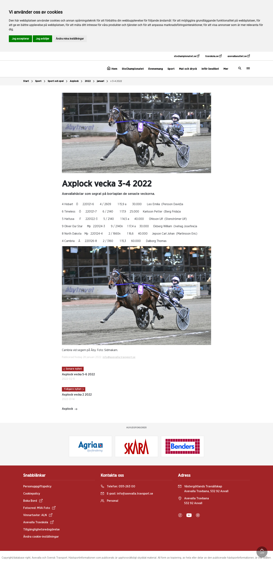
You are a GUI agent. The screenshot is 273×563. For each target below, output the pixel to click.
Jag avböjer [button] (42, 38)
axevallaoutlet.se (239, 56)
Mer (225, 69)
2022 (90, 81)
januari (103, 81)
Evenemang (155, 69)
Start (28, 81)
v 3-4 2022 (116, 81)
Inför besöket (210, 69)
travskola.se (213, 56)
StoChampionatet (133, 69)
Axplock (76, 81)
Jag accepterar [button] (20, 38)
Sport (170, 69)
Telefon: (118, 486)
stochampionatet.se (186, 56)
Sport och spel (58, 81)
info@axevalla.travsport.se (119, 357)
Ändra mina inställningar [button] (70, 38)
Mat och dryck (188, 69)
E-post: (127, 493)
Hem (112, 68)
